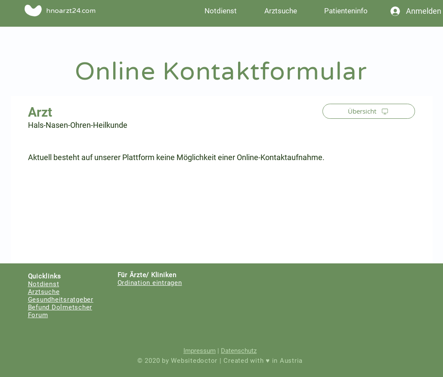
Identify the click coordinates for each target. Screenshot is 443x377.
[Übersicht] (368, 111)
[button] (346, 11)
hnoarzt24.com (71, 10)
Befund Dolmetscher (60, 307)
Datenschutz (239, 351)
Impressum (199, 351)
